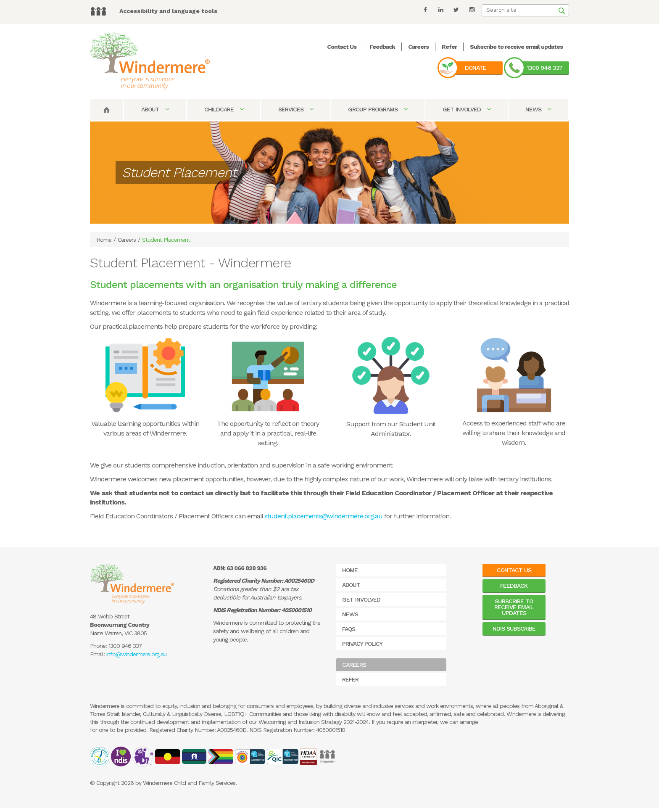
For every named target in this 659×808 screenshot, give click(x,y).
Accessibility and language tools (168, 11)
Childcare (223, 109)
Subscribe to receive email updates (516, 46)
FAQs (348, 629)
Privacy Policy (362, 643)
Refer (449, 46)
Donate (475, 67)
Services (295, 109)
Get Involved (466, 109)
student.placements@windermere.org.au (323, 516)
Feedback (382, 46)
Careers (418, 46)
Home (103, 239)
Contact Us (341, 46)
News (538, 109)
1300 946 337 (544, 67)
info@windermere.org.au (136, 654)
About (155, 109)
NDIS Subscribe (514, 628)
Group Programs (377, 109)
